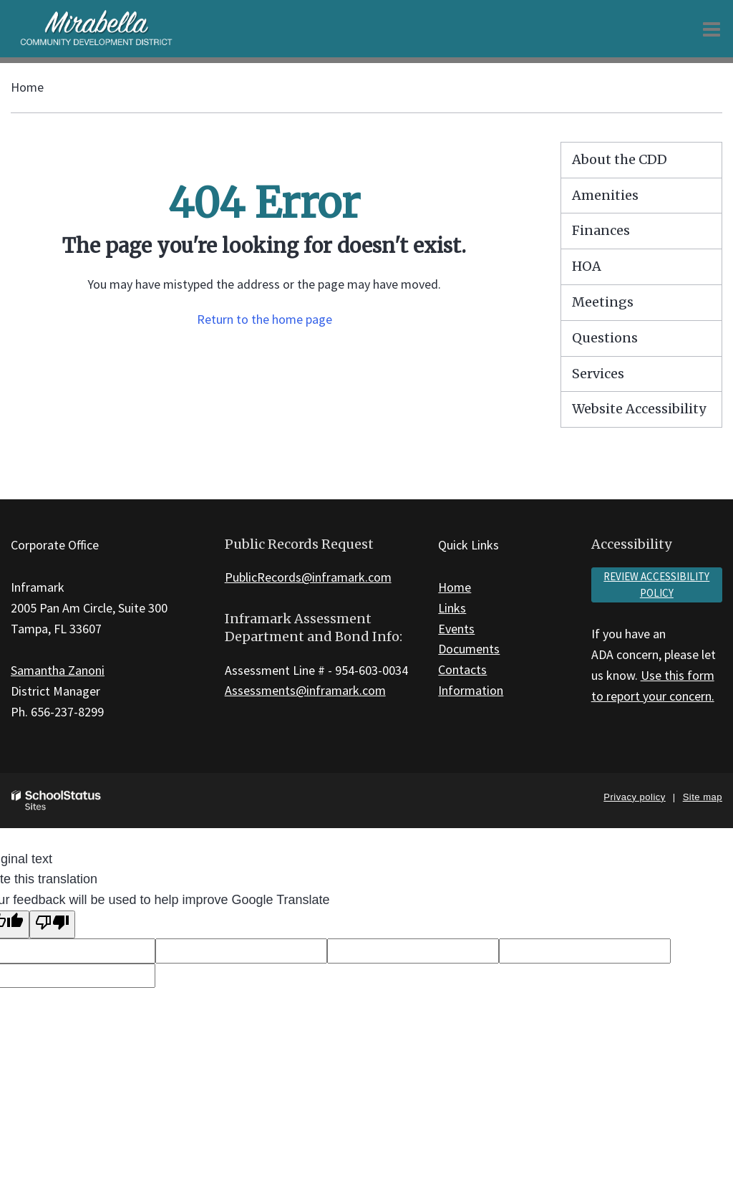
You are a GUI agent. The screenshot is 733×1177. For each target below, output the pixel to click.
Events (456, 628)
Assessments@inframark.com (305, 690)
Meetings (603, 302)
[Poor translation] (52, 924)
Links (452, 608)
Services (598, 373)
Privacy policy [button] (634, 797)
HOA (586, 266)
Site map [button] (702, 797)
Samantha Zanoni (58, 670)
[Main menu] (711, 28)
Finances (601, 230)
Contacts (462, 669)
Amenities (605, 195)
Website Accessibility (639, 408)
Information (470, 690)
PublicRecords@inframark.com (308, 577)
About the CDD (619, 159)
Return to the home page (264, 319)
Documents (469, 648)
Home (27, 87)
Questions (605, 338)
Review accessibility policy (656, 585)
